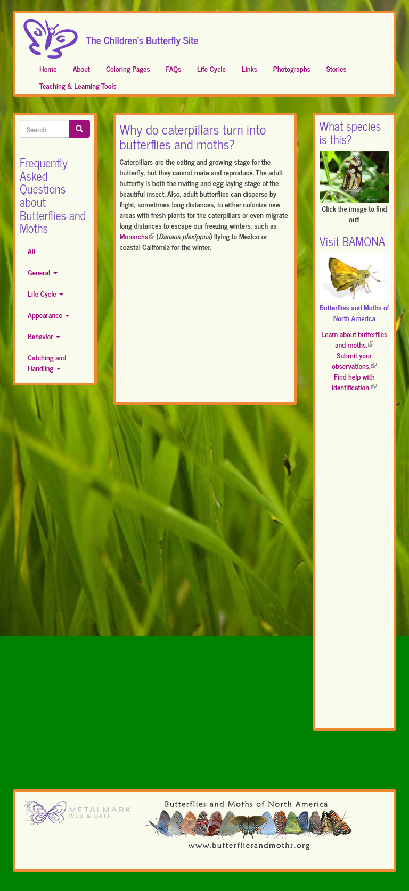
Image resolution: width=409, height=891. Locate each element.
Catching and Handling (47, 362)
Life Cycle (211, 68)
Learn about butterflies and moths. (354, 338)
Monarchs (137, 236)
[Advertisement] (205, 329)
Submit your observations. (354, 360)
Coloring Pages (128, 68)
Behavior (44, 336)
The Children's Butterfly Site (142, 37)
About (81, 68)
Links (249, 68)
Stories (336, 68)
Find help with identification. (354, 381)
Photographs (291, 68)
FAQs (174, 68)
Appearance (48, 314)
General (43, 272)
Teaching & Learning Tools (77, 85)
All (31, 251)
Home (48, 68)
